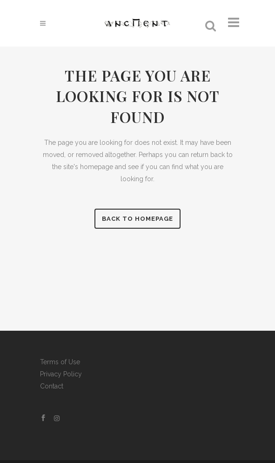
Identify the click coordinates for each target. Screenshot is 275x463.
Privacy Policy (61, 374)
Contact (51, 386)
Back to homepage (137, 218)
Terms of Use (60, 362)
